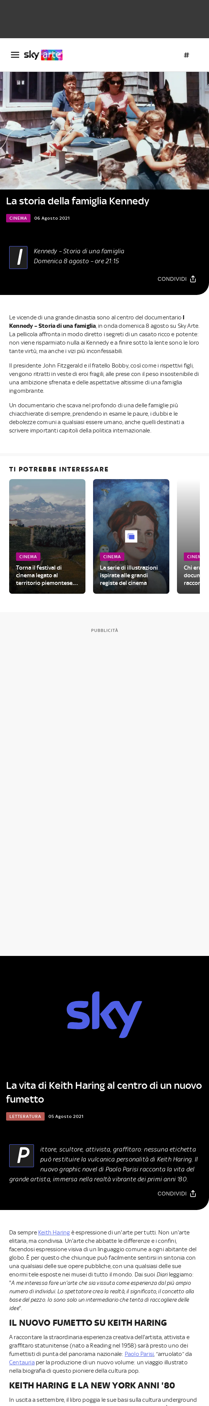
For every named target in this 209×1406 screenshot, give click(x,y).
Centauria (22, 1362)
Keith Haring (54, 1232)
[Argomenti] (186, 55)
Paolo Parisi (139, 1354)
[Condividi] (177, 278)
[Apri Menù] (15, 55)
